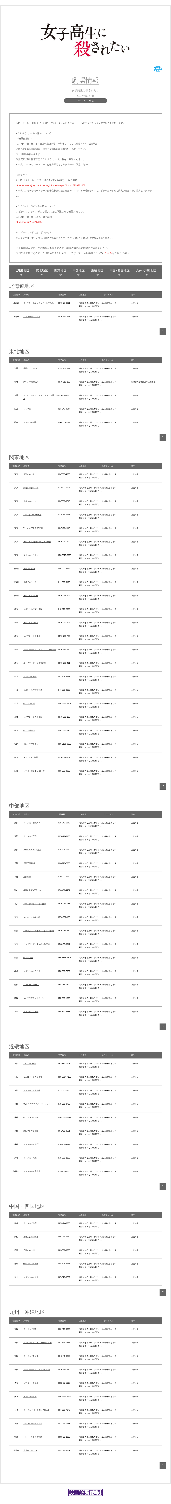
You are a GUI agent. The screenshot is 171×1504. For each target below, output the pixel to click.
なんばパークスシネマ (32, 1077)
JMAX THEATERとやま (33, 890)
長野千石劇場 (29, 863)
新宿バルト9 (28, 474)
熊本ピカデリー (30, 1396)
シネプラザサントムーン (33, 998)
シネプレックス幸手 (31, 636)
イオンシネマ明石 (30, 1144)
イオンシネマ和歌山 (31, 1171)
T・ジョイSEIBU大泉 (32, 515)
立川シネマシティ (30, 555)
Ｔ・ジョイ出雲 (30, 1223)
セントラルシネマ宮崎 (32, 1437)
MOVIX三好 (28, 958)
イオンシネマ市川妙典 (32, 690)
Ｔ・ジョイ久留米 (30, 1356)
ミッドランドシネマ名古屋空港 (36, 944)
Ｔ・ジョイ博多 (30, 1329)
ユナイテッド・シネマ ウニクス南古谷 (39, 649)
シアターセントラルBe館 (33, 771)
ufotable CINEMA (30, 1264)
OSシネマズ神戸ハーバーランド (37, 1104)
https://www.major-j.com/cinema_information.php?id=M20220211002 (51, 185)
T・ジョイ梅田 (29, 1063)
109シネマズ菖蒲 (30, 623)
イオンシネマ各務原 (31, 971)
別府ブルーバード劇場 (32, 1423)
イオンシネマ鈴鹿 (30, 1012)
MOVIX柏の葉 (29, 703)
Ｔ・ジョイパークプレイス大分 (36, 1410)
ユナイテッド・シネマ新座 (34, 663)
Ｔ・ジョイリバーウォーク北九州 (37, 1342)
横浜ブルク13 (29, 569)
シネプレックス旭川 (31, 316)
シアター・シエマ (30, 1383)
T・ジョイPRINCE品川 (33, 528)
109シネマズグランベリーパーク (37, 542)
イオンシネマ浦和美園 (32, 609)
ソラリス (27, 409)
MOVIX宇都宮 (29, 730)
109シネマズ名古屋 (31, 917)
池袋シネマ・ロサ (30, 501)
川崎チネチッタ (30, 582)
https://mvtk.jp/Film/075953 (29, 222)
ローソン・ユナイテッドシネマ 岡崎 (38, 931)
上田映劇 (27, 877)
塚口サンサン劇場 (30, 1131)
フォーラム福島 (30, 422)
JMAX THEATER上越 (32, 850)
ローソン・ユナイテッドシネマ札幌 (38, 303)
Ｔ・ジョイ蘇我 (30, 676)
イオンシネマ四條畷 (31, 1090)
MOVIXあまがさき (31, 1117)
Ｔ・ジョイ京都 (30, 1158)
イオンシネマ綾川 (30, 1277)
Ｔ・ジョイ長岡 (30, 836)
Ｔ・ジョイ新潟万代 (31, 823)
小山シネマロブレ (30, 744)
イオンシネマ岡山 (30, 1237)
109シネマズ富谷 (30, 382)
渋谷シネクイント (30, 488)
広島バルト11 (29, 1250)
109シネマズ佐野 (30, 757)
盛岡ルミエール (30, 368)
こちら (108, 253)
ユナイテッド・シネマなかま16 (36, 1369)
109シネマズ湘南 (30, 596)
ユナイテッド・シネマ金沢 (34, 904)
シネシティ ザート (31, 985)
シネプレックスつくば (32, 717)
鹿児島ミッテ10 (30, 1450)
